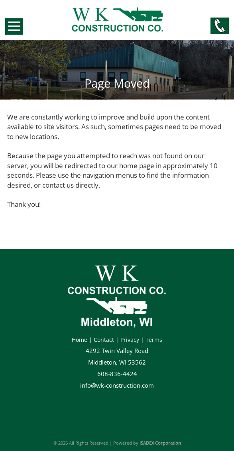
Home (79, 339)
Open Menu (14, 26)
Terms (154, 339)
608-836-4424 (117, 374)
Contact (104, 339)
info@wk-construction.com (117, 385)
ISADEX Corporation (160, 443)
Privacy (129, 339)
